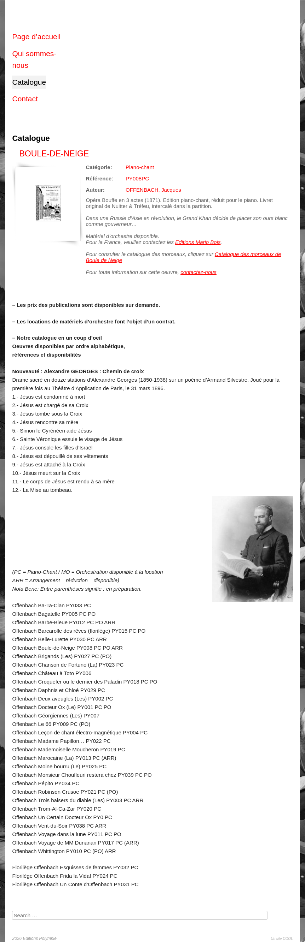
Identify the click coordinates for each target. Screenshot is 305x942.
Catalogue (29, 82)
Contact (25, 99)
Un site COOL (282, 939)
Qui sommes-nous (34, 59)
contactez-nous (198, 272)
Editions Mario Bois (197, 242)
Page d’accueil (36, 36)
